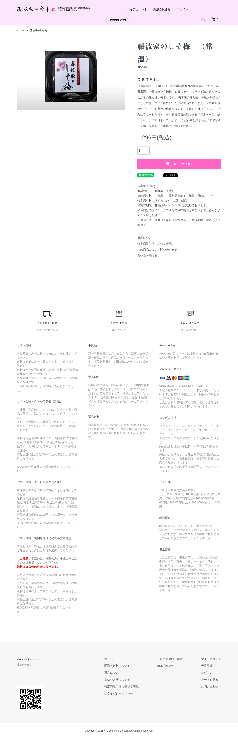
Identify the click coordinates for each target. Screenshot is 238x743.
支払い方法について (117, 679)
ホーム (108, 659)
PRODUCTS (118, 20)
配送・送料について (117, 665)
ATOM (169, 665)
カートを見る (209, 679)
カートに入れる (179, 164)
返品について (146, 237)
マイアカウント (137, 9)
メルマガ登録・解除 (170, 659)
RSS (160, 665)
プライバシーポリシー (118, 693)
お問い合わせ (209, 686)
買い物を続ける (147, 255)
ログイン (182, 9)
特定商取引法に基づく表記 (154, 243)
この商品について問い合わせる (157, 249)
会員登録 (206, 665)
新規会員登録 (161, 9)
